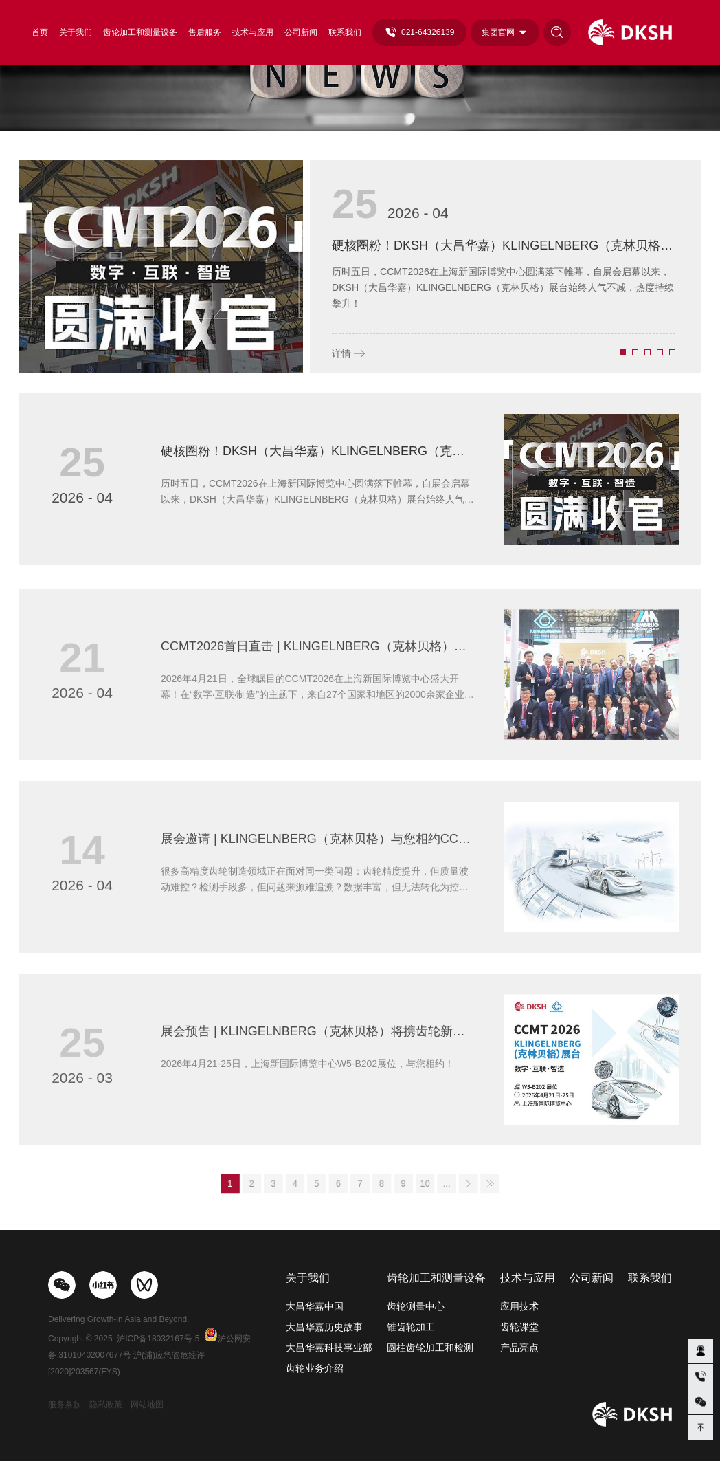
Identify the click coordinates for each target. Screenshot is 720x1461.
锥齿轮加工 (411, 1326)
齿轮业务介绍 (315, 1368)
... (422, 1184)
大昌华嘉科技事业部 (329, 1347)
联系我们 (344, 32)
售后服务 (204, 32)
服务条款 (64, 1404)
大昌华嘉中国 (315, 1306)
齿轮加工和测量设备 (140, 32)
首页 (40, 32)
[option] (360, 266)
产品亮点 (519, 1347)
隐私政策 (105, 1404)
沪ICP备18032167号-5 (158, 1338)
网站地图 (147, 1404)
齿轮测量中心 (416, 1306)
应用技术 (519, 1306)
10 (406, 1184)
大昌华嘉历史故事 (324, 1326)
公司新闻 (300, 32)
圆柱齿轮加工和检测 (430, 1347)
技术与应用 (252, 32)
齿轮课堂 (519, 1326)
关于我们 (75, 32)
